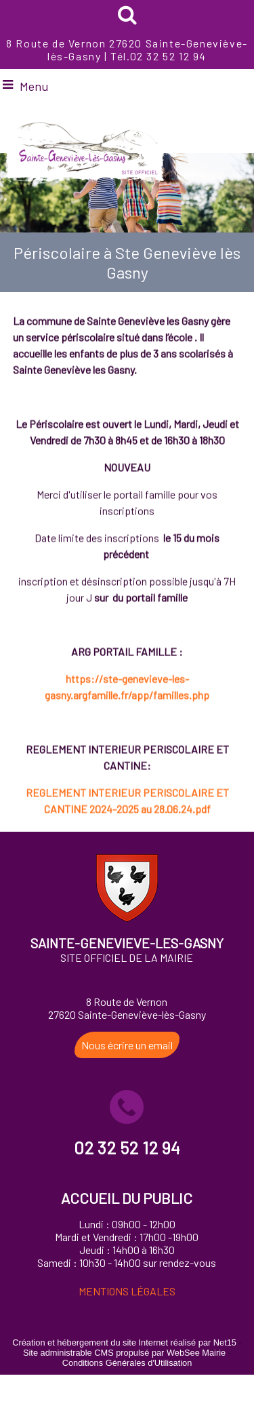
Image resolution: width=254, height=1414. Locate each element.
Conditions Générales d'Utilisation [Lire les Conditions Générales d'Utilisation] (127, 1363)
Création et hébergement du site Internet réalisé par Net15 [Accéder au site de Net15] (124, 1342)
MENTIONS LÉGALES (127, 1291)
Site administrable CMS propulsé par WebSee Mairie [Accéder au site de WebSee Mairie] (124, 1353)
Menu (34, 86)
